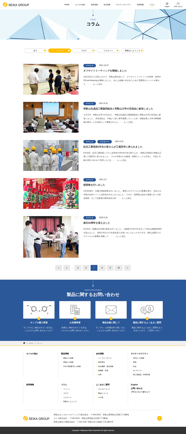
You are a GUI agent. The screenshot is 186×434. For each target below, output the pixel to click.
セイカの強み (80, 5)
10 (119, 268)
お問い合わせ (136, 388)
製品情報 (94, 5)
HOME (66, 5)
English (134, 385)
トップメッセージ (105, 358)
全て (35, 51)
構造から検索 (68, 358)
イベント (60, 51)
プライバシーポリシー (140, 392)
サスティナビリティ (123, 5)
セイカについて (104, 389)
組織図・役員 (103, 370)
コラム (152, 5)
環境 (134, 362)
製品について (103, 393)
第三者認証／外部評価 (141, 375)
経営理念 (101, 362)
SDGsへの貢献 (138, 358)
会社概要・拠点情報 (105, 366)
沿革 (100, 375)
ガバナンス (137, 370)
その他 (100, 397)
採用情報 (140, 5)
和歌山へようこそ (132, 51)
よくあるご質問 (102, 385)
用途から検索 (68, 362)
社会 (134, 366)
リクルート (108, 51)
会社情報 (107, 5)
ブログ (84, 51)
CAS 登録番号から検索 (72, 366)
